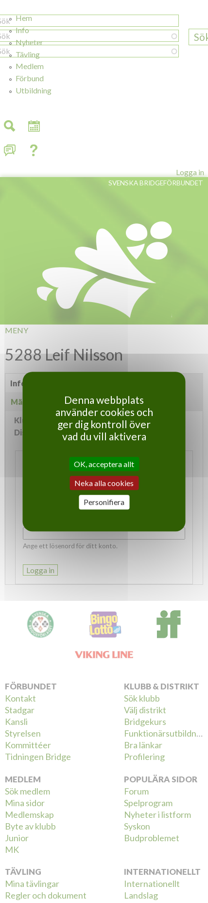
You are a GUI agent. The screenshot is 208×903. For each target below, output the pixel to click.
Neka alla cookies (104, 483)
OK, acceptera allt (104, 464)
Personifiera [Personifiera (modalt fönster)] (104, 502)
